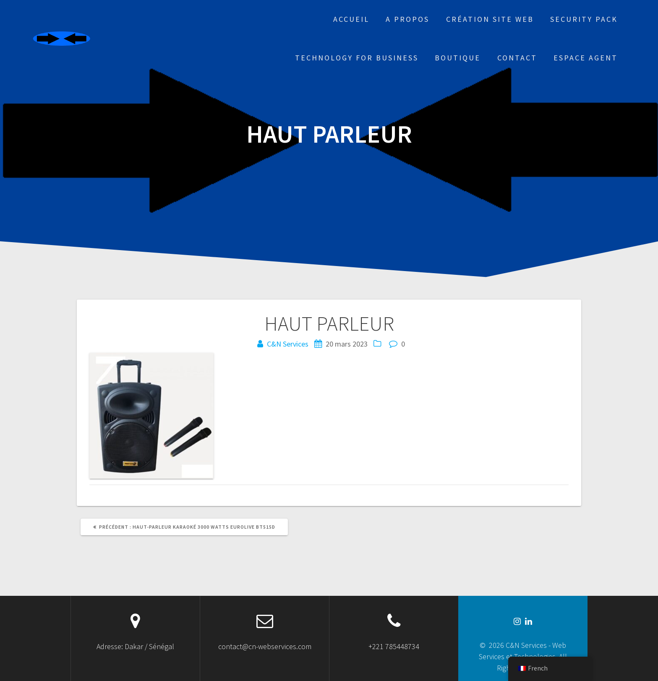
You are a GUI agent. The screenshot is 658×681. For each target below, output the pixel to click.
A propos (407, 19)
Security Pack (584, 19)
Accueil (351, 19)
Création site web (490, 19)
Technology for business (356, 58)
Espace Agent (586, 58)
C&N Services (287, 344)
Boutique (457, 58)
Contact (517, 58)
